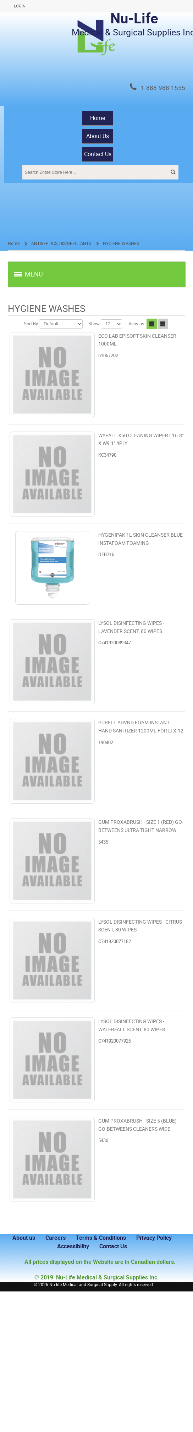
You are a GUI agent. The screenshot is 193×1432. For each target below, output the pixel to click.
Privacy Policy (154, 1237)
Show (94, 323)
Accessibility (73, 1246)
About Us (97, 136)
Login (20, 6)
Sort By (31, 323)
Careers (55, 1237)
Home (97, 118)
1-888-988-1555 (163, 88)
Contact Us (97, 154)
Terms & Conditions (101, 1237)
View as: (136, 323)
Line (163, 324)
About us (23, 1237)
